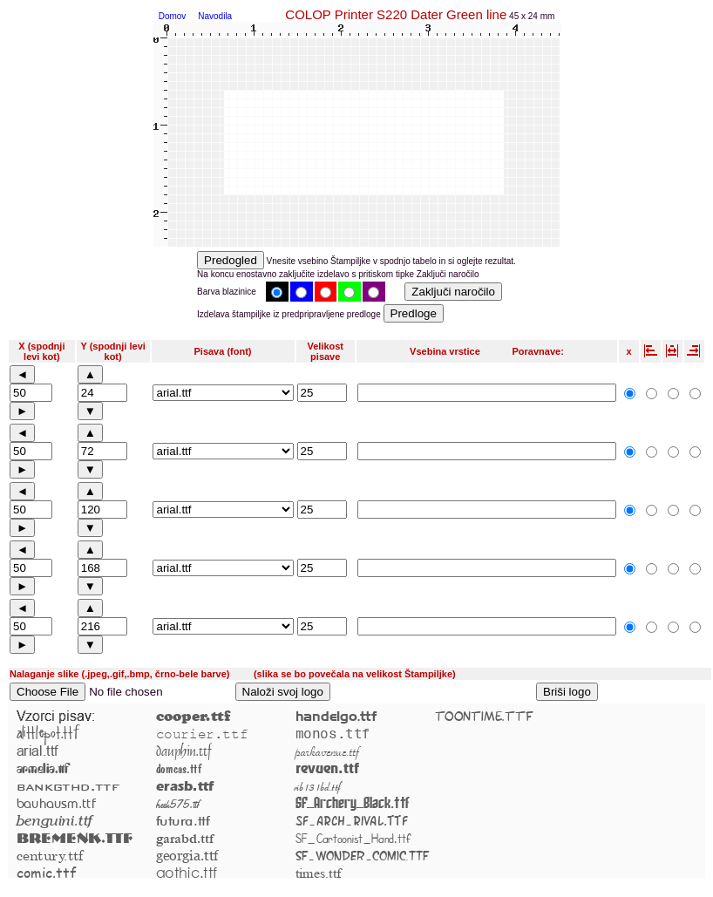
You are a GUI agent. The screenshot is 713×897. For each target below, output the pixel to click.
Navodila (215, 16)
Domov (173, 16)
